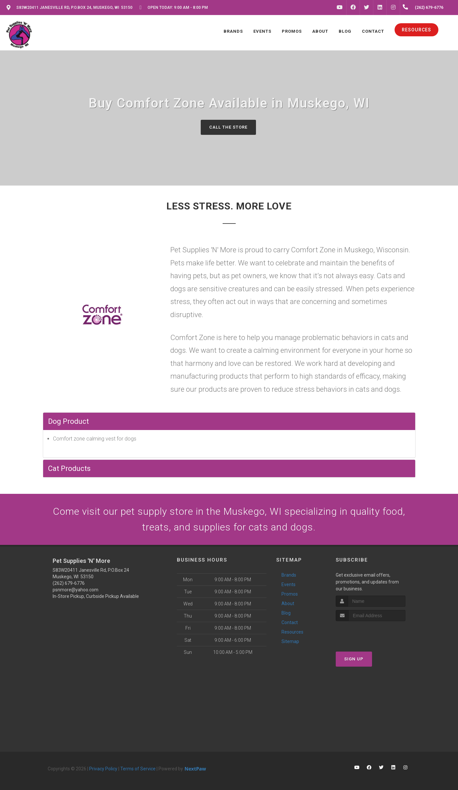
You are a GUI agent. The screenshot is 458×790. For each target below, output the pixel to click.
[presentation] (370, 633)
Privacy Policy (103, 768)
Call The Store (228, 127)
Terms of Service (138, 768)
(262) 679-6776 (69, 583)
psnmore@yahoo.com (75, 589)
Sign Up (354, 658)
